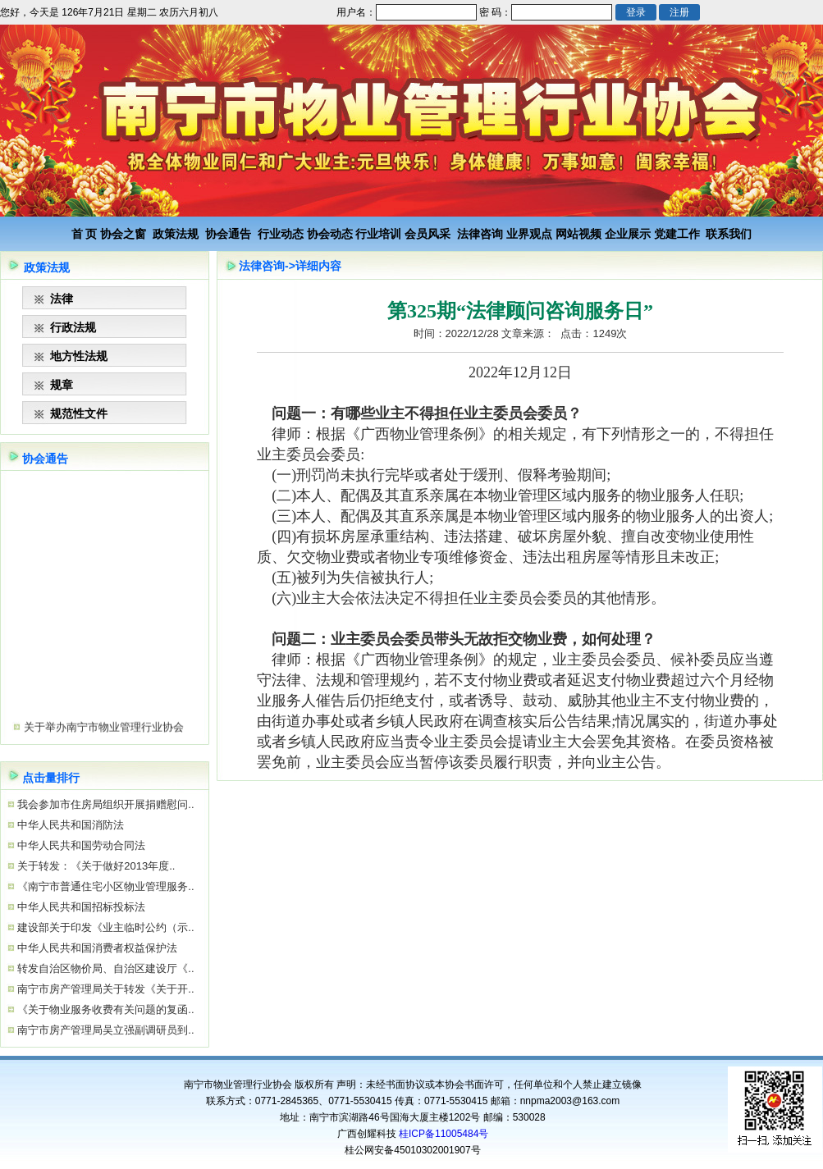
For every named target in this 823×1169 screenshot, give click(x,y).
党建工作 (677, 233)
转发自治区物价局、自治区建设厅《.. (104, 968)
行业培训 (378, 233)
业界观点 (529, 233)
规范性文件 (78, 413)
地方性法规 (78, 356)
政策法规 (176, 233)
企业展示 (628, 233)
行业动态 (281, 233)
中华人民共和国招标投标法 (80, 907)
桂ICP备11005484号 (443, 1133)
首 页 (84, 233)
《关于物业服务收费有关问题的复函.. (104, 1009)
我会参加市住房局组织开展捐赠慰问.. (104, 804)
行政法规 (73, 327)
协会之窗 (123, 233)
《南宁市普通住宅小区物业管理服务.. (104, 886)
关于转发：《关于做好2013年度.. (95, 866)
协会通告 (228, 233)
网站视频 (578, 233)
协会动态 (330, 233)
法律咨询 (480, 233)
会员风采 (427, 233)
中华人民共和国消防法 (70, 825)
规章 (61, 384)
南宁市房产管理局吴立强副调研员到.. (104, 1030)
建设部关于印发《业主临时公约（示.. (104, 927)
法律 (61, 298)
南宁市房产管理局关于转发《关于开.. (104, 989)
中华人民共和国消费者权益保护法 (96, 948)
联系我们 (729, 233)
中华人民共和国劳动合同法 (80, 845)
